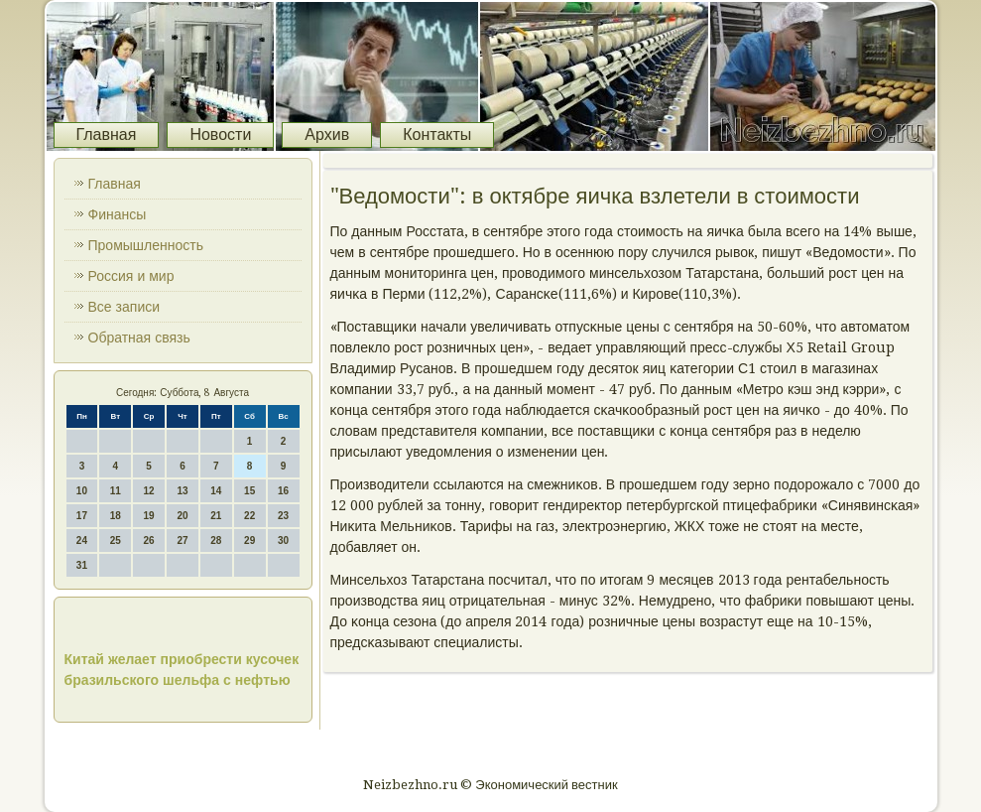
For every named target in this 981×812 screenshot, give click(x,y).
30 (283, 540)
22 (249, 515)
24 (81, 540)
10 (81, 490)
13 (182, 490)
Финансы (117, 214)
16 (283, 490)
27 (182, 540)
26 (149, 540)
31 (81, 565)
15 (249, 490)
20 (182, 515)
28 (215, 540)
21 (215, 515)
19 (149, 515)
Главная (106, 134)
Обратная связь (139, 337)
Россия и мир (131, 276)
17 (81, 515)
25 (115, 540)
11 (115, 490)
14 (215, 490)
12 (149, 490)
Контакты (437, 134)
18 (115, 515)
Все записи (124, 307)
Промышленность (145, 245)
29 (249, 540)
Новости (220, 134)
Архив (327, 134)
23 (283, 515)
